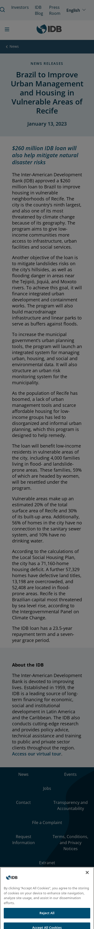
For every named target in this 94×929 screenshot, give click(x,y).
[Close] (87, 877)
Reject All (47, 917)
